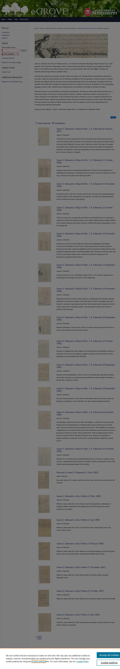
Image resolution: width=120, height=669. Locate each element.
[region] (60, 658)
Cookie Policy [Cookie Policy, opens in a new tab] (83, 662)
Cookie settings (38, 662)
